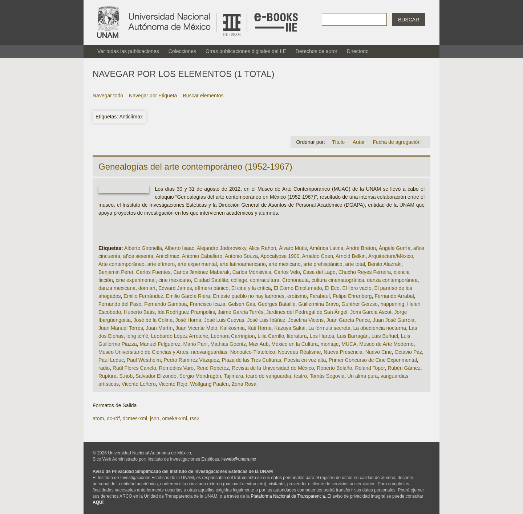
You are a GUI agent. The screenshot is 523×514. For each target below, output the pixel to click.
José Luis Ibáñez (266, 320)
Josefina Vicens (306, 320)
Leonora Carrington (233, 336)
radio (104, 368)
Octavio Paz (408, 352)
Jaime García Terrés (240, 312)
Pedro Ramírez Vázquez (191, 360)
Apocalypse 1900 (279, 256)
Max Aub (258, 344)
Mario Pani (195, 344)
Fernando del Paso (119, 304)
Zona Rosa (244, 384)
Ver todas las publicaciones (128, 51)
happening (392, 304)
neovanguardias (209, 352)
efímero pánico (211, 288)
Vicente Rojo (173, 384)
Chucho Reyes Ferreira (364, 272)
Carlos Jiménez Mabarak (201, 272)
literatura (297, 336)
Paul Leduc (111, 360)
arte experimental (197, 264)
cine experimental (135, 280)
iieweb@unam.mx (239, 459)
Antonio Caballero (202, 256)
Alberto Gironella (143, 248)
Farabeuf (319, 296)
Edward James (175, 288)
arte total (355, 264)
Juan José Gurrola (393, 320)
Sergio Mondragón (200, 376)
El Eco (332, 288)
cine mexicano (174, 280)
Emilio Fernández (143, 296)
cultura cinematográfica (338, 280)
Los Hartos (321, 336)
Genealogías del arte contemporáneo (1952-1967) (195, 166)
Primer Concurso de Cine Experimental (373, 360)
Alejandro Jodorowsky (221, 248)
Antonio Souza (241, 256)
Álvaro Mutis (293, 248)
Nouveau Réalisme (299, 352)
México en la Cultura (294, 344)
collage (239, 280)
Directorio (358, 51)
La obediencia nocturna (379, 328)
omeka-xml (174, 418)
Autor (359, 142)
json (154, 418)
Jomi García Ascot (371, 312)
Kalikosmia (232, 328)
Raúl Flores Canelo (134, 368)
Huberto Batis (139, 312)
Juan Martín (159, 328)
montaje (330, 344)
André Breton (361, 248)
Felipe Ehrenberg (352, 296)
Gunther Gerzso (359, 304)
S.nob (126, 376)
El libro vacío (357, 288)
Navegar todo (108, 95)
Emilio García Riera (188, 296)
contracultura (264, 280)
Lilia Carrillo (271, 336)
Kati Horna (259, 328)
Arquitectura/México (390, 256)
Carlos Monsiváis (251, 272)
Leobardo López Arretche (179, 336)
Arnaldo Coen (317, 256)
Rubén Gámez (404, 368)
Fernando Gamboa (165, 304)
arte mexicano (285, 264)
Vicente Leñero (139, 384)
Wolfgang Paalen (209, 384)
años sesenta (138, 256)
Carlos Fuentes (153, 272)
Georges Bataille (277, 304)
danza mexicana (116, 288)
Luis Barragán (353, 336)
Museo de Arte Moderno (386, 344)
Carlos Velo (287, 272)
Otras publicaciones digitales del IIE (246, 51)
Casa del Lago (319, 272)
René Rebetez (212, 368)
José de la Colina (153, 320)
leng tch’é (137, 336)
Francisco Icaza (207, 304)
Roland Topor (370, 368)
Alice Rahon (262, 248)
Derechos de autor (316, 51)
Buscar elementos (203, 95)
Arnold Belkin (351, 256)
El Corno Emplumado (297, 288)
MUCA (348, 344)
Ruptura (107, 376)
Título (338, 142)
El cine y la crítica (251, 288)
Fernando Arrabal (394, 296)
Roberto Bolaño (334, 368)
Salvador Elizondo (156, 376)
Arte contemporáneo (121, 264)
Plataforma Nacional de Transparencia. (288, 496)
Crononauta (295, 280)
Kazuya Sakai (289, 328)
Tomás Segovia (327, 376)
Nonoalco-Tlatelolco (252, 352)
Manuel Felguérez (160, 344)
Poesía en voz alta (305, 360)
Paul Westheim (144, 360)
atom (98, 418)
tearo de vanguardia (268, 376)
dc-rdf (113, 418)
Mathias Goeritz (228, 344)
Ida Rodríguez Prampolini (186, 312)
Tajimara (233, 376)
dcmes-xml (134, 418)
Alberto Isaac (179, 248)
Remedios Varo (176, 368)
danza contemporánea (392, 280)
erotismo (297, 296)
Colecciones (182, 51)
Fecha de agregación (397, 142)
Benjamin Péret (115, 272)
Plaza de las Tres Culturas (251, 360)
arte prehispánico (322, 264)
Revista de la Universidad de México (273, 368)
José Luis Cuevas (224, 320)
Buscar (408, 20)
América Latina (326, 248)
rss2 (194, 418)
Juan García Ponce (348, 320)
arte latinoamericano (243, 264)
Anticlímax (167, 256)
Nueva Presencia (343, 352)
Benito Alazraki (385, 264)
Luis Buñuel (385, 336)
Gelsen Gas (241, 304)
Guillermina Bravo (318, 304)
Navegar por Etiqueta (153, 95)
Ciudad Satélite (211, 280)
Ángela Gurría (394, 248)
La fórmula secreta (329, 328)
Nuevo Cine (378, 352)
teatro (300, 376)
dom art (146, 288)
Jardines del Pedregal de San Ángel (306, 312)
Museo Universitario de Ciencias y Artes (143, 352)
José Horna (188, 320)
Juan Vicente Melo (196, 328)
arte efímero (161, 264)
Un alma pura (362, 376)
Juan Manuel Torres (120, 328)
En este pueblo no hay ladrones (248, 296)
